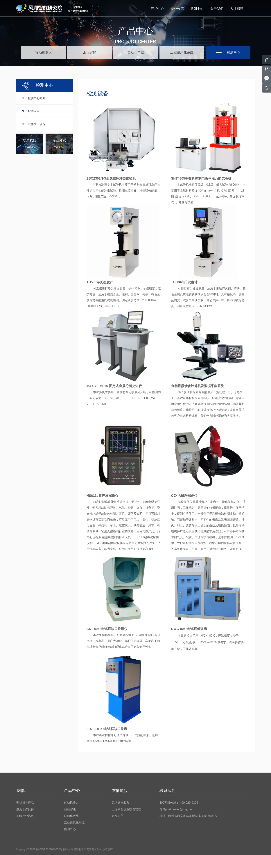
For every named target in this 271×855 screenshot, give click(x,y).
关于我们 (216, 8)
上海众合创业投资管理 (126, 809)
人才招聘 (236, 8)
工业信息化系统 (74, 822)
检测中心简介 (38, 98)
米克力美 (117, 815)
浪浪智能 (70, 809)
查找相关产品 (25, 802)
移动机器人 (71, 802)
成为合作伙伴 (25, 809)
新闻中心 (197, 8)
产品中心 (157, 8)
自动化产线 (71, 815)
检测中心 (70, 829)
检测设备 (35, 111)
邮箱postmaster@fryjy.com (176, 809)
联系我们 (167, 790)
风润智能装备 (120, 802)
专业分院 (177, 8)
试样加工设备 (38, 124)
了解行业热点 (25, 815)
